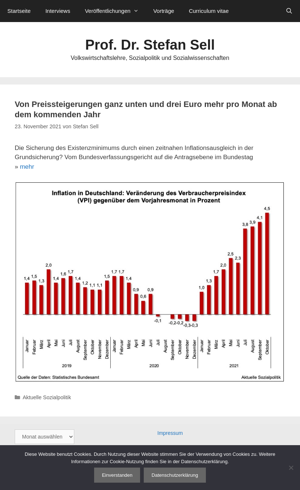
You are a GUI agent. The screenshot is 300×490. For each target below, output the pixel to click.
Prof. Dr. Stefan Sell (150, 45)
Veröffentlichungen (115, 11)
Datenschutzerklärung (174, 475)
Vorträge (163, 11)
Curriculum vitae (209, 11)
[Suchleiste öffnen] (289, 11)
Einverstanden (117, 475)
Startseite (19, 11)
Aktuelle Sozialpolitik (47, 397)
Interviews (57, 11)
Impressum (170, 433)
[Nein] (290, 467)
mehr (27, 166)
